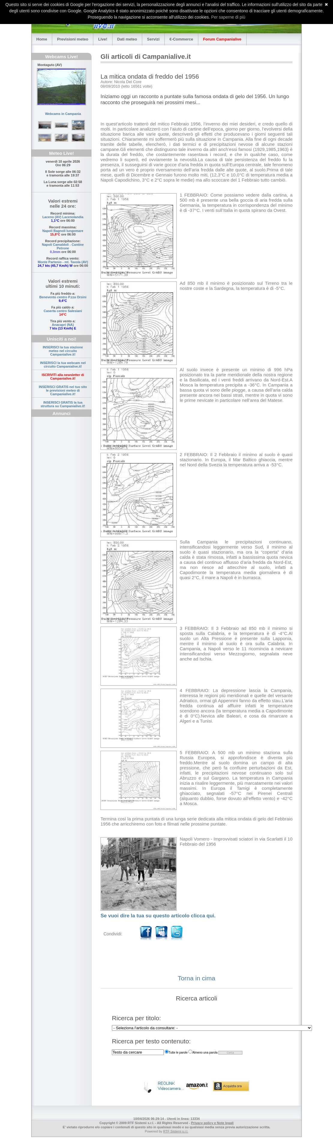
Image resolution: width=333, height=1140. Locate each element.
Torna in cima (196, 978)
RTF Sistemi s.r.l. (175, 1131)
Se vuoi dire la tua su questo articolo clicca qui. (158, 916)
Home (41, 39)
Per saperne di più (228, 17)
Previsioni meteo (72, 39)
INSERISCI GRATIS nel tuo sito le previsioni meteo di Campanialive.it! (63, 390)
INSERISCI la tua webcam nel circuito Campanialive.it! (63, 364)
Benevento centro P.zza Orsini (62, 297)
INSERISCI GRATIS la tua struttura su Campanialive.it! (62, 404)
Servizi (153, 39)
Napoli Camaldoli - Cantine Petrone (63, 246)
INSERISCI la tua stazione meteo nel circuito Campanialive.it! (63, 350)
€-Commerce (181, 39)
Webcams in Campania (63, 114)
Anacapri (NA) (63, 324)
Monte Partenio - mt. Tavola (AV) (63, 262)
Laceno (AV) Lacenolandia (62, 217)
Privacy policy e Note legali (212, 1123)
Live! (102, 39)
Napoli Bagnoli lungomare (62, 231)
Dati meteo (127, 39)
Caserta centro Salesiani (63, 311)
